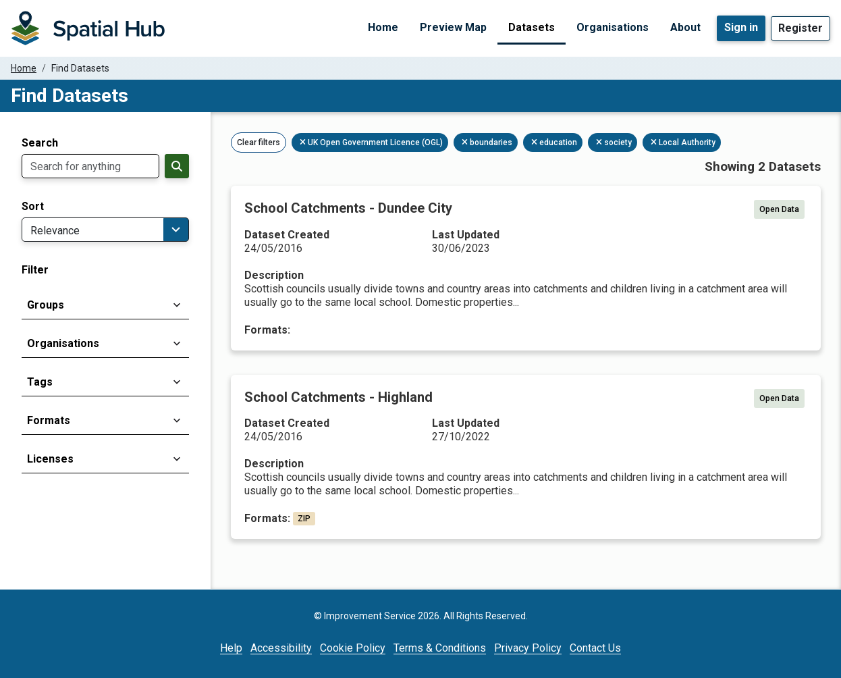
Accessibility (281, 648)
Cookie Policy (352, 648)
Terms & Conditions (440, 648)
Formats (48, 420)
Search (40, 143)
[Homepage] (88, 28)
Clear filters (258, 142)
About (685, 27)
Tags (40, 381)
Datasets (531, 27)
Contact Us (595, 648)
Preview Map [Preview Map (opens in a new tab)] (453, 27)
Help (231, 648)
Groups (45, 304)
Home (383, 27)
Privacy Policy (528, 648)
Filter (35, 270)
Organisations (612, 27)
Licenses (50, 458)
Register (800, 28)
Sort (33, 206)
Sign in (741, 27)
